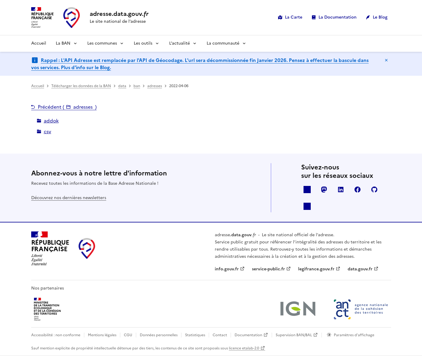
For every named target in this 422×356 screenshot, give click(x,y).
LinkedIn (341, 190)
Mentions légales (102, 335)
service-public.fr (268, 269)
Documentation (248, 335)
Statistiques (195, 335)
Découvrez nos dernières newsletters (68, 198)
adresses (154, 86)
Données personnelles (159, 335)
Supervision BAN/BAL (294, 335)
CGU (128, 335)
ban (136, 86)
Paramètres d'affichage (354, 335)
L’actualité (179, 43)
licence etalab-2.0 (244, 348)
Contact (220, 335)
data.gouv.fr (360, 269)
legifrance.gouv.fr (316, 269)
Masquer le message (386, 60)
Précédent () (67, 106)
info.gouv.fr (227, 269)
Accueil (38, 43)
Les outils (143, 43)
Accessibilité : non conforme (55, 335)
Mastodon (324, 190)
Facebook (358, 190)
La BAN (63, 43)
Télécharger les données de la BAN (81, 86)
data (122, 86)
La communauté (223, 43)
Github (374, 190)
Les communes (102, 43)
